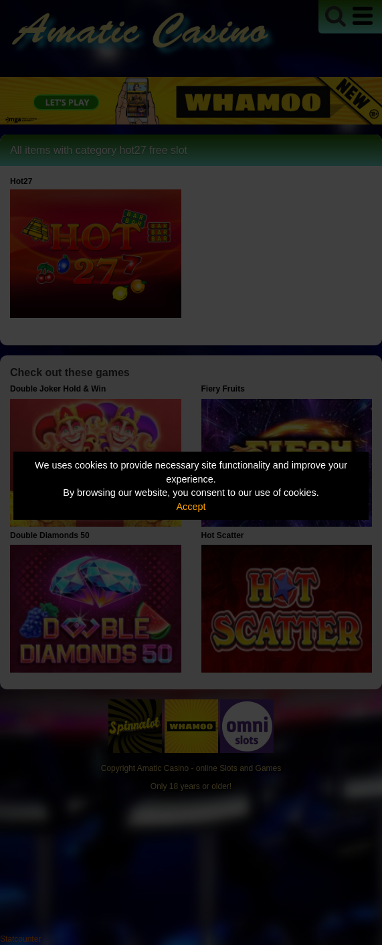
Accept (191, 506)
